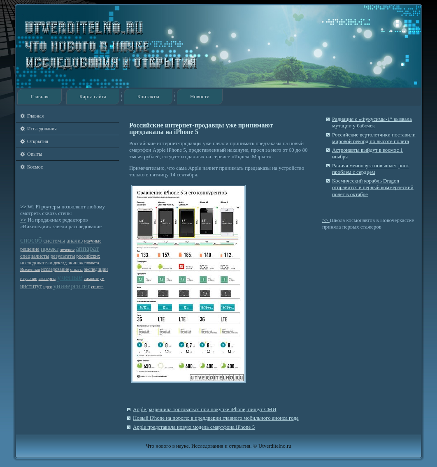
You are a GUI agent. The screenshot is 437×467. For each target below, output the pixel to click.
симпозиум (94, 278)
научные (93, 241)
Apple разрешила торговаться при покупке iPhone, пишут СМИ (205, 409)
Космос (35, 167)
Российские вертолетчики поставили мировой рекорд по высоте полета (374, 138)
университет (71, 286)
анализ (75, 241)
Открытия (37, 141)
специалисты (34, 256)
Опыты (34, 154)
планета (91, 263)
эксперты (47, 278)
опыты (76, 269)
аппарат (87, 248)
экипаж (75, 263)
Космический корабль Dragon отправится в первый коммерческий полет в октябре (373, 187)
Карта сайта (93, 96)
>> (23, 206)
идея (47, 286)
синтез (97, 286)
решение (30, 249)
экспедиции (96, 269)
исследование (55, 269)
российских (88, 256)
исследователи (36, 263)
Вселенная (30, 269)
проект (49, 248)
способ (31, 240)
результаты (63, 256)
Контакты (148, 96)
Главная (39, 96)
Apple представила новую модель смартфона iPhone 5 (194, 427)
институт (31, 286)
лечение (67, 249)
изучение (28, 278)
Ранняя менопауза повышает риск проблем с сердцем (370, 168)
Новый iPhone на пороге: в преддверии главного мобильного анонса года (216, 418)
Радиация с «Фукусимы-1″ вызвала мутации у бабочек (372, 122)
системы (54, 240)
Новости (199, 96)
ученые (69, 277)
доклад (60, 263)
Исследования (42, 129)
